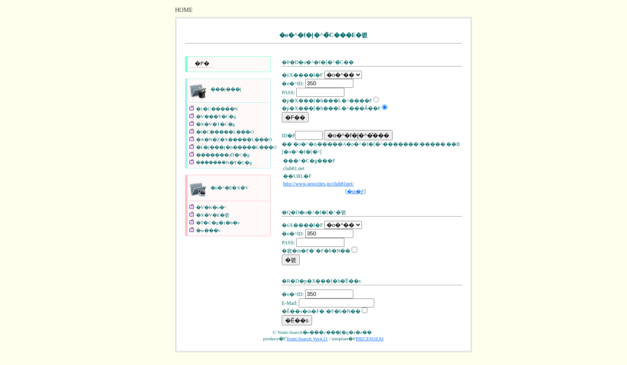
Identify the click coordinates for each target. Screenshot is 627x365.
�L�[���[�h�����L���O (236, 147)
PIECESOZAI (370, 338)
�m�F (355, 191)
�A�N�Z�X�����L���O (234, 139)
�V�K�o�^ (211, 207)
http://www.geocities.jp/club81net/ (318, 184)
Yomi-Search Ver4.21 (307, 338)
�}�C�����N (217, 108)
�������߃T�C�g (223, 154)
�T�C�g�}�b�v (218, 222)
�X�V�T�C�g (215, 124)
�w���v (208, 230)
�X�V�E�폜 (212, 214)
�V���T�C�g (216, 116)
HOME (184, 10)
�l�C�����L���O (225, 131)
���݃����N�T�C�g (224, 162)
